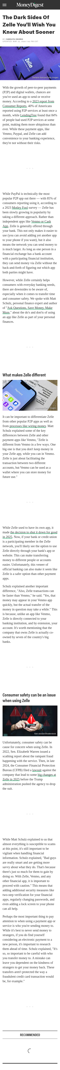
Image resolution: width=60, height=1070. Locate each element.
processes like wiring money (28, 426)
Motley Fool (20, 207)
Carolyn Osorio (14, 39)
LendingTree (28, 115)
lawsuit (37, 770)
